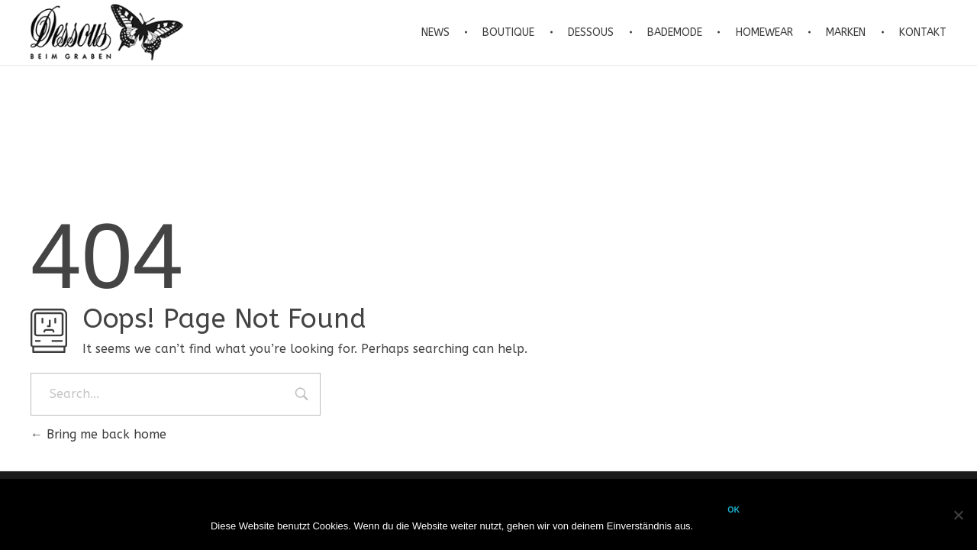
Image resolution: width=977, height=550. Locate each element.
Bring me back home (98, 434)
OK (733, 509)
